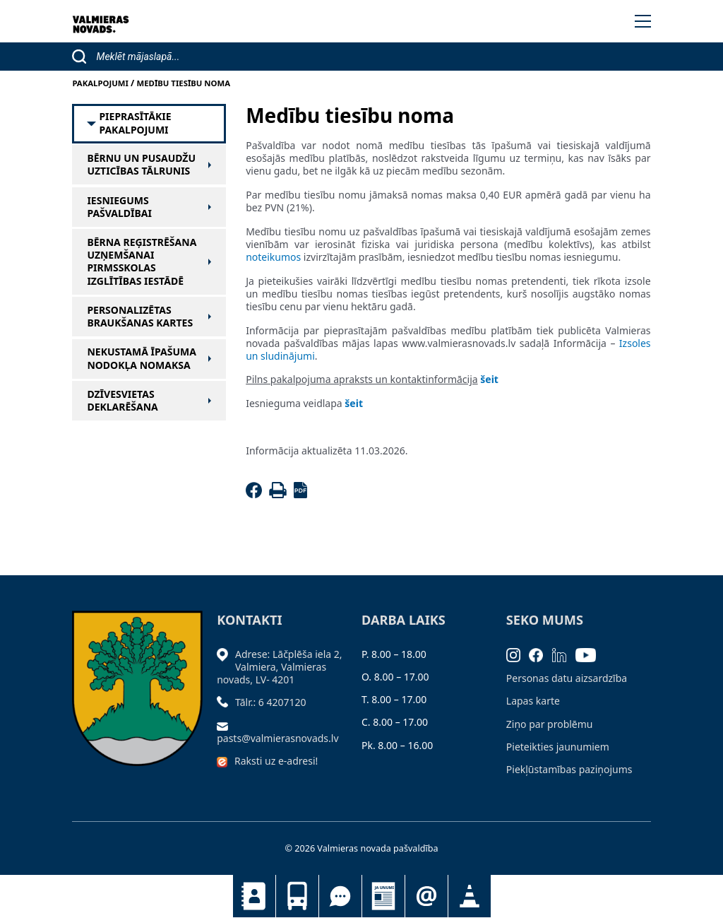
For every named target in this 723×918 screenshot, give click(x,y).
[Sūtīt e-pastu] (226, 725)
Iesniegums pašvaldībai (119, 207)
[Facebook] (256, 494)
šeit (489, 379)
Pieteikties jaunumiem (426, 896)
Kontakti (254, 896)
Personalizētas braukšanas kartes (140, 316)
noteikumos (273, 257)
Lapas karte (533, 700)
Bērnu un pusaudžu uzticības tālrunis (141, 164)
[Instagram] (518, 654)
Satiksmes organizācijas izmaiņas (469, 896)
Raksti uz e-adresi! (276, 760)
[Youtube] (590, 654)
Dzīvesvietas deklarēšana (122, 400)
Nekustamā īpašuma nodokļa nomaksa (141, 358)
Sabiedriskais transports (297, 896)
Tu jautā (340, 896)
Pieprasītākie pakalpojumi (135, 123)
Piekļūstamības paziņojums (569, 769)
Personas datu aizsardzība (566, 678)
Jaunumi (383, 896)
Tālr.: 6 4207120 (270, 702)
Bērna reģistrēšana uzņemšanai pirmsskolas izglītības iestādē (141, 262)
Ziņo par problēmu (549, 724)
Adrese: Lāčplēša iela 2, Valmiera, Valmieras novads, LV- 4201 (279, 666)
